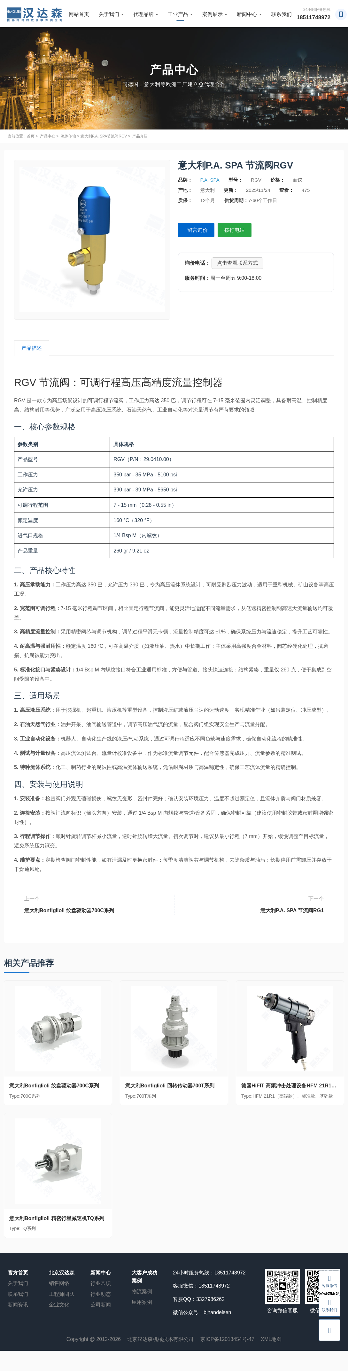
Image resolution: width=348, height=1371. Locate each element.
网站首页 (79, 14)
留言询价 (198, 229)
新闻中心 (249, 14)
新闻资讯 (18, 1305)
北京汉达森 (61, 1273)
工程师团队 (61, 1294)
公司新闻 (100, 1305)
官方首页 (18, 1273)
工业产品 (180, 14)
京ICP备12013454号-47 (227, 1339)
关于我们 (111, 14)
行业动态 (100, 1294)
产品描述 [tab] (32, 348)
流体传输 (68, 136)
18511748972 (314, 17)
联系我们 (281, 14)
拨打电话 (237, 229)
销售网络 (59, 1283)
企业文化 (59, 1305)
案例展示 (214, 14)
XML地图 (271, 1339)
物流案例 (142, 1292)
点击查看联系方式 (237, 262)
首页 (31, 136)
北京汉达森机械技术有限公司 (160, 1339)
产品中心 (47, 136)
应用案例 (142, 1302)
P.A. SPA (210, 180)
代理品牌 (145, 14)
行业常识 (100, 1283)
